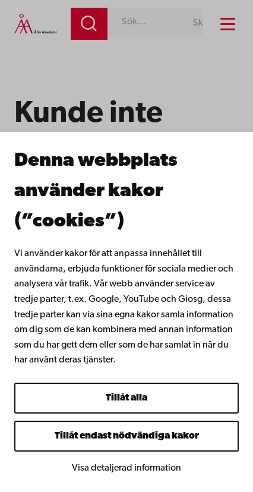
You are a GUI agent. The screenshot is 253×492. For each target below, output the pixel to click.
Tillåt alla (126, 398)
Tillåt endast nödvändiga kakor (127, 436)
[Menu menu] (228, 24)
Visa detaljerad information (126, 468)
